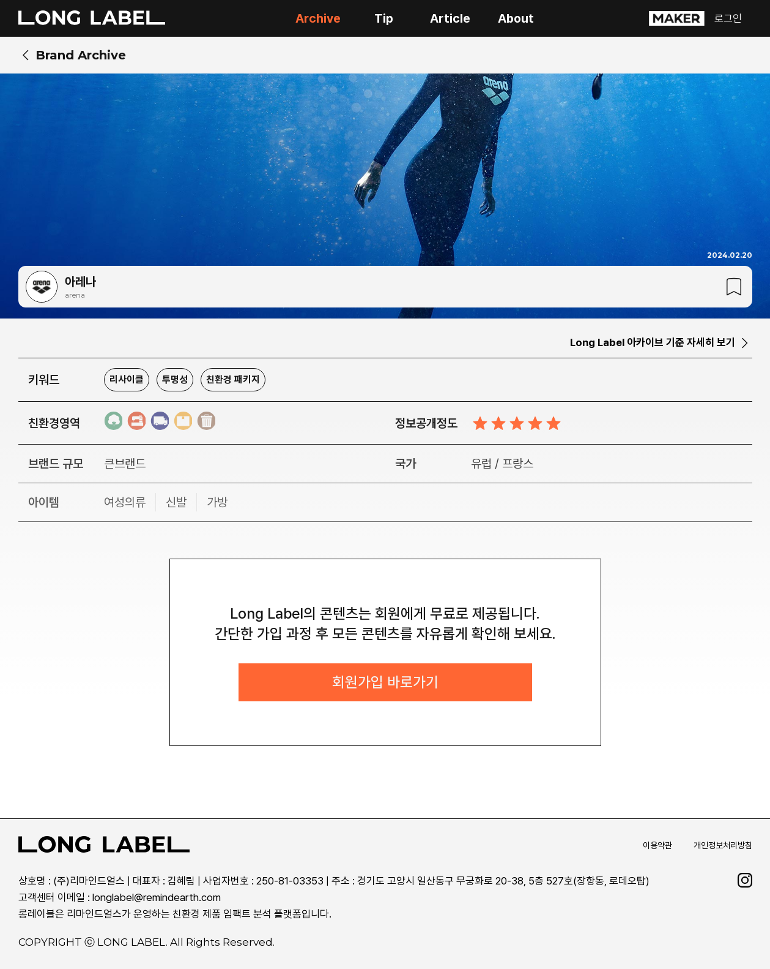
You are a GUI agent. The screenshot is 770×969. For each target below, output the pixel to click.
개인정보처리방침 (723, 846)
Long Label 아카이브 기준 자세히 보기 (652, 342)
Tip (383, 18)
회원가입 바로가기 (385, 683)
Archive (318, 18)
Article (450, 18)
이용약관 (657, 846)
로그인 (728, 18)
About (516, 18)
